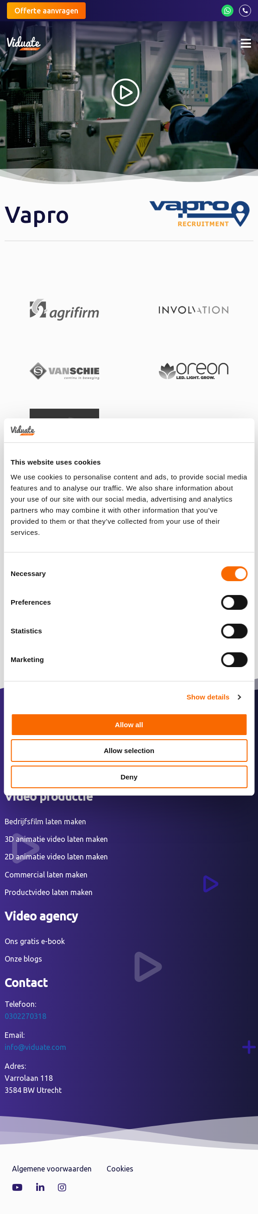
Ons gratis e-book (35, 941)
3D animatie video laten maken (56, 839)
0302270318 (25, 1016)
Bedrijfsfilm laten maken (45, 821)
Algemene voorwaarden (52, 1169)
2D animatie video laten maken (56, 856)
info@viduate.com (35, 1047)
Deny (129, 777)
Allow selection (129, 750)
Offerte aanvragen (46, 10)
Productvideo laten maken (49, 892)
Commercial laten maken (46, 875)
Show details (208, 697)
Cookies (120, 1169)
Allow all (129, 725)
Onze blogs (23, 959)
